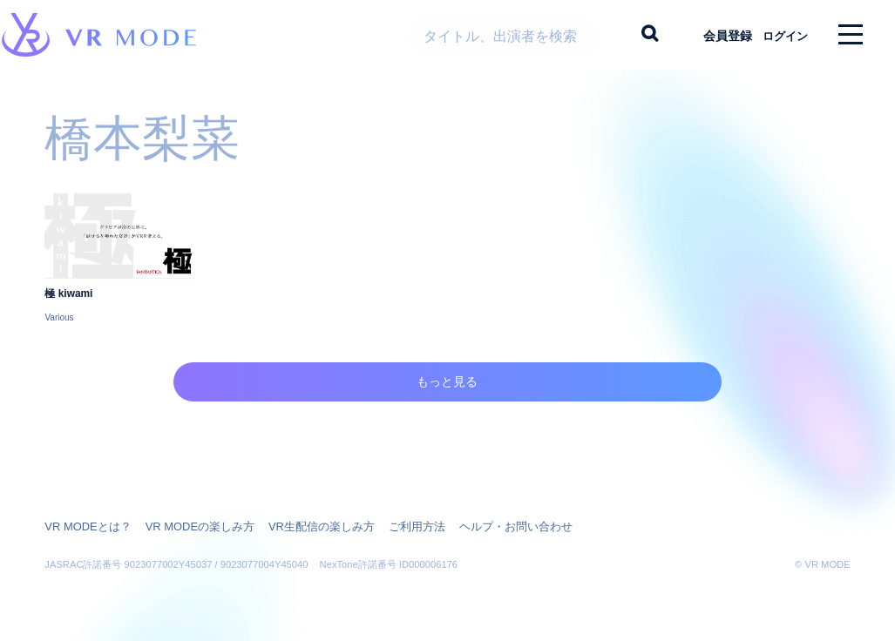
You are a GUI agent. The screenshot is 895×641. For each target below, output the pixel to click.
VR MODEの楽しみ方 (189, 524)
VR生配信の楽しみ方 (303, 524)
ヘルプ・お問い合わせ (484, 524)
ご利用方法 (392, 524)
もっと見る (447, 402)
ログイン (777, 35)
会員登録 (712, 35)
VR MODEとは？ (84, 524)
